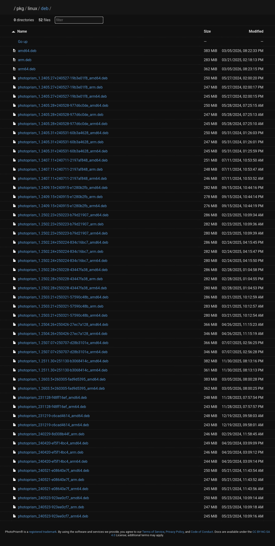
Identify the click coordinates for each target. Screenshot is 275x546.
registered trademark (42, 531)
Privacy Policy (175, 531)
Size (207, 31)
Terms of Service (153, 531)
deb (44, 8)
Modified (256, 31)
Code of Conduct (202, 531)
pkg (20, 8)
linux (32, 8)
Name (22, 31)
